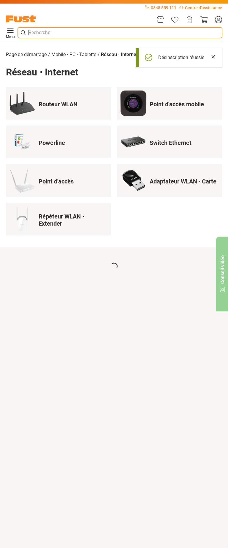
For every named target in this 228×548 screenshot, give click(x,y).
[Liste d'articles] (174, 20)
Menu (10, 32)
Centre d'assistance (200, 7)
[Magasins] (160, 20)
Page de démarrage (26, 54)
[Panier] (204, 20)
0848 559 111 (160, 7)
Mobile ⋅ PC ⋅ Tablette (73, 54)
